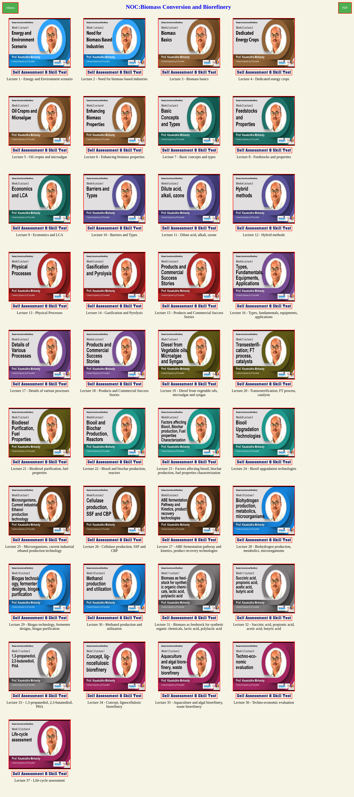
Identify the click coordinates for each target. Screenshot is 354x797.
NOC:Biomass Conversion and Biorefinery (178, 7)
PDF (345, 7)
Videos (10, 7)
